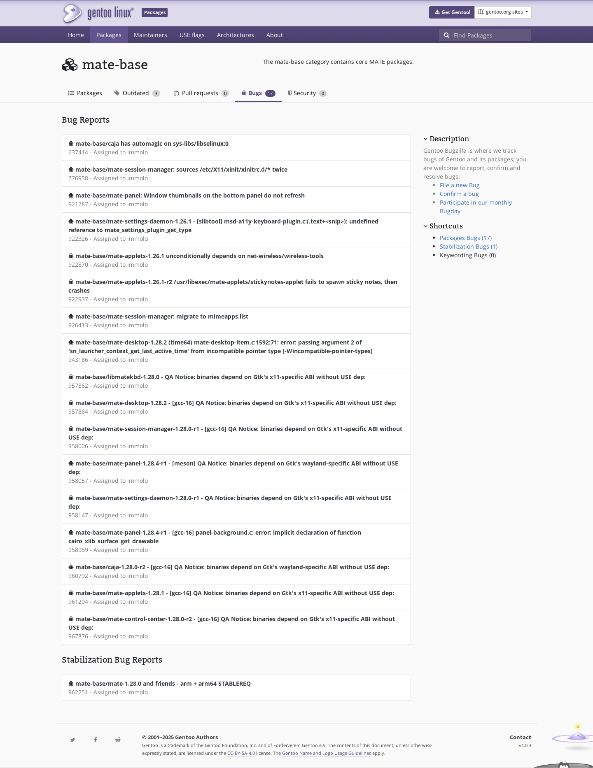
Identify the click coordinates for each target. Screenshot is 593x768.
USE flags (192, 35)
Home (76, 35)
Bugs (258, 93)
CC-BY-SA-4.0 (241, 753)
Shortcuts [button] (446, 226)
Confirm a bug (459, 194)
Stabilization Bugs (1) (468, 246)
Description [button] (449, 139)
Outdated (137, 93)
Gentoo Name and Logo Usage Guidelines (326, 753)
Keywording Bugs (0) (468, 255)
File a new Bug (460, 185)
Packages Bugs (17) (466, 238)
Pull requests (201, 93)
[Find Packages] (492, 35)
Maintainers (150, 35)
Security (307, 93)
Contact (520, 737)
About (274, 35)
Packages (108, 35)
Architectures (235, 35)
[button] (452, 12)
